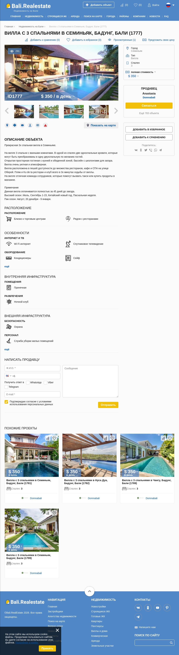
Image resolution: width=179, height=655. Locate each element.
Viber (50, 382)
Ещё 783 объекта (149, 113)
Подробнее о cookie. (27, 642)
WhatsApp (36, 382)
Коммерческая (99, 636)
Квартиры (96, 621)
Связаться (149, 105)
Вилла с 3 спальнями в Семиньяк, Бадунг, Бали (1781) (28, 482)
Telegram (14, 386)
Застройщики (55, 611)
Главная (52, 606)
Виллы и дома (99, 631)
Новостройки (98, 606)
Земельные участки (102, 645)
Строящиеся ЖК (100, 611)
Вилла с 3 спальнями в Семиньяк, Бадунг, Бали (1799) (28, 556)
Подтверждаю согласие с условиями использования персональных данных (31, 403)
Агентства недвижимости (62, 616)
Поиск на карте (56, 621)
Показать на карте (103, 125)
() (126, 4)
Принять (47, 648)
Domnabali (149, 97)
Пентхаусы (97, 626)
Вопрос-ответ (55, 626)
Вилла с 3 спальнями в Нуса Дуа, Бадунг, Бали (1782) (86, 482)
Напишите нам (147, 627)
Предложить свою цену (161, 39)
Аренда (95, 640)
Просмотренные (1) (125, 39)
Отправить (108, 404)
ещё (7, 266)
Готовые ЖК (98, 616)
